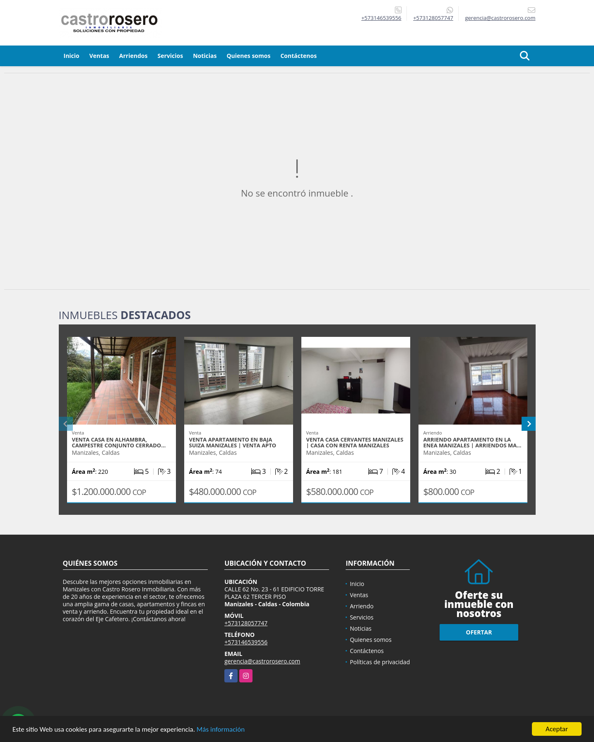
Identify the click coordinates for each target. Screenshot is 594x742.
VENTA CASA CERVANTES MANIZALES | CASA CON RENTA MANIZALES (355, 442)
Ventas (99, 56)
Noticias (204, 56)
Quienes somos (248, 56)
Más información (221, 729)
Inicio (71, 56)
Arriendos (133, 56)
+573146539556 (381, 18)
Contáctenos (298, 56)
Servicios (170, 56)
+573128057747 (433, 18)
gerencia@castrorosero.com (262, 661)
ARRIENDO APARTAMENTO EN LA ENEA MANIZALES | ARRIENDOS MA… (472, 442)
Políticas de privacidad (380, 662)
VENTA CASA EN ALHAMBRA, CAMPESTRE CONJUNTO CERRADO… (119, 442)
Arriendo (361, 606)
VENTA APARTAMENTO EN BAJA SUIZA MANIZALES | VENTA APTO (233, 442)
